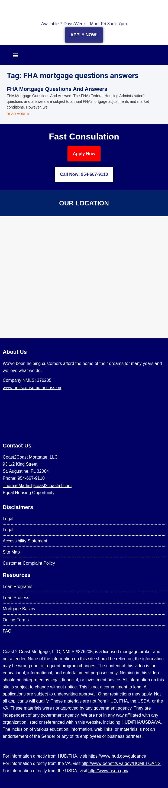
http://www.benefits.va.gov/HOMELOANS (121, 763)
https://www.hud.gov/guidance (117, 756)
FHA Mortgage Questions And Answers (57, 89)
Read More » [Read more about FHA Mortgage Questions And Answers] (18, 114)
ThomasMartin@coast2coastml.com (37, 485)
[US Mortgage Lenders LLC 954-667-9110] (84, 277)
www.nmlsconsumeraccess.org (33, 387)
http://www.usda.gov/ (108, 770)
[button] (15, 55)
